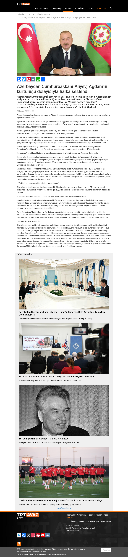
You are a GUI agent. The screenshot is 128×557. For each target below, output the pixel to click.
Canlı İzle (70, 517)
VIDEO (90, 8)
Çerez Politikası (72, 531)
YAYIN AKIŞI (56, 8)
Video (105, 515)
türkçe (31, 14)
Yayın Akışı (81, 515)
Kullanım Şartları (72, 525)
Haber (90, 515)
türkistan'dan (43, 14)
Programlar (70, 515)
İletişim (74, 521)
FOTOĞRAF (79, 8)
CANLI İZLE (101, 8)
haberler (21, 14)
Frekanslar (94, 521)
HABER (68, 8)
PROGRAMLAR (41, 8)
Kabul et (106, 550)
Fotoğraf (98, 515)
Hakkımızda (84, 521)
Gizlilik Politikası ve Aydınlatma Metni (81, 528)
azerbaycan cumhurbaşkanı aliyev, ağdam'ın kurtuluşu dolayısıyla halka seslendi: (58, 17)
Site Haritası (106, 521)
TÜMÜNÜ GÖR (64, 508)
